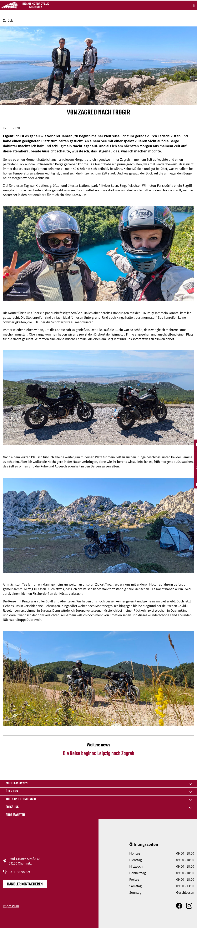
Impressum (11, 905)
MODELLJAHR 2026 (17, 783)
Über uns (12, 791)
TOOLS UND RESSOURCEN (21, 799)
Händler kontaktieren (25, 884)
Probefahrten (15, 815)
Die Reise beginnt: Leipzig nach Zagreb (98, 749)
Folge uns (12, 807)
